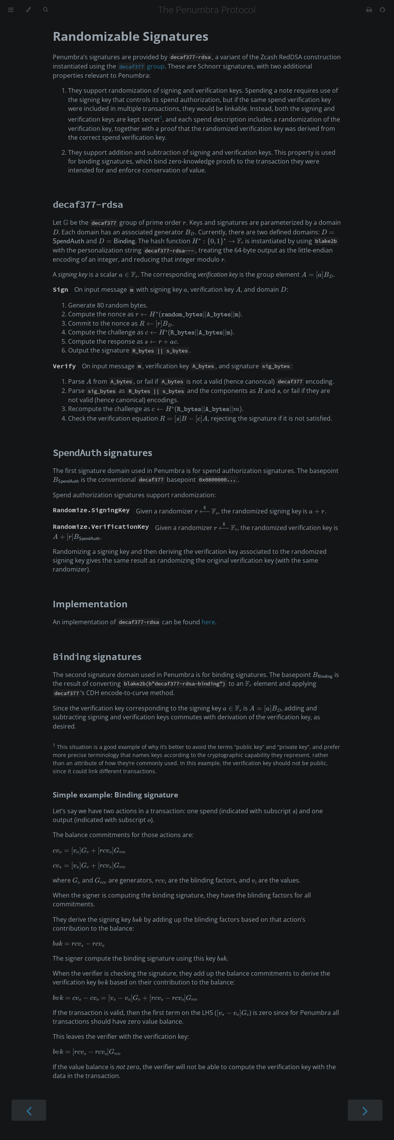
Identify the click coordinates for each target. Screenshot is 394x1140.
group (141, 66)
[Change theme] (28, 9)
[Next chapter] (365, 1110)
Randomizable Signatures (131, 36)
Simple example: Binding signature (115, 794)
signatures (102, 452)
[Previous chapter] (29, 1110)
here (208, 622)
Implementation (90, 603)
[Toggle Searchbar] (45, 9)
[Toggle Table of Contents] (11, 9)
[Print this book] (370, 9)
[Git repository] (382, 9)
